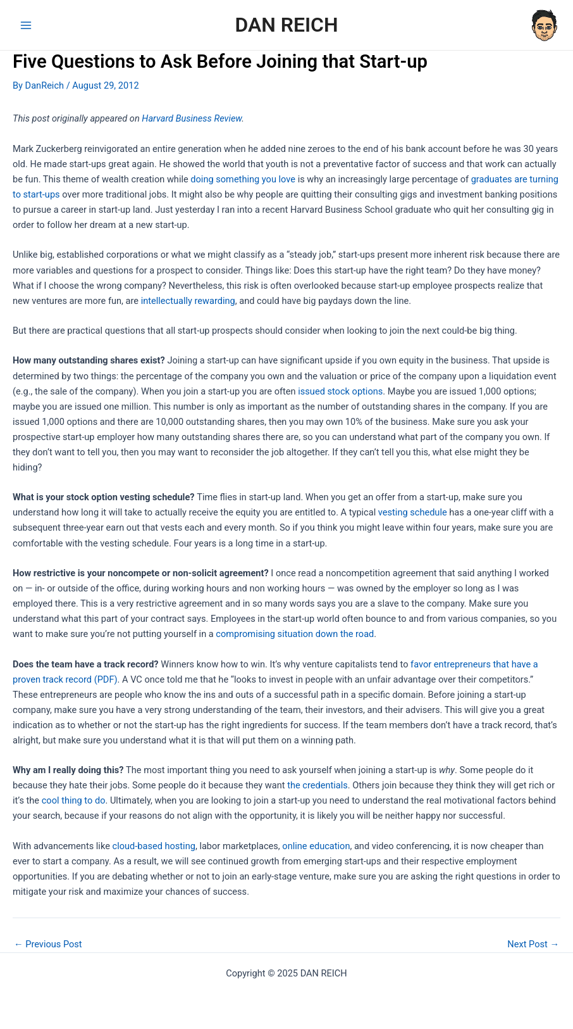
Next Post (533, 944)
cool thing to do (74, 800)
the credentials (317, 785)
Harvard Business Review (192, 118)
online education (316, 846)
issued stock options (340, 391)
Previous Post (48, 944)
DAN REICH (286, 25)
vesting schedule (412, 512)
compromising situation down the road (295, 634)
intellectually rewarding (188, 300)
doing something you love (242, 179)
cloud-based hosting (154, 846)
